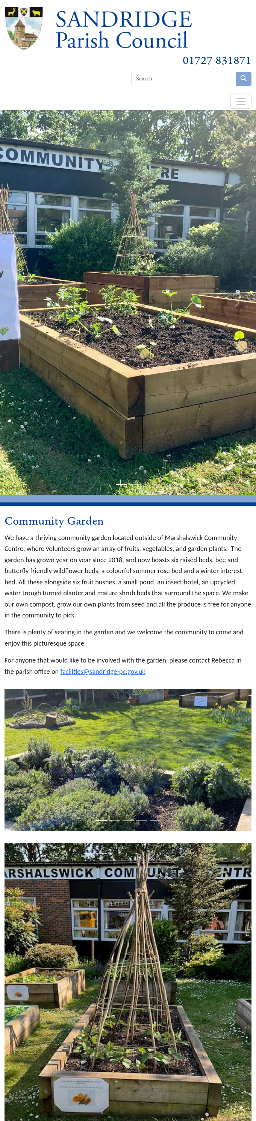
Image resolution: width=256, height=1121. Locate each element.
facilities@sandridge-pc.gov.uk (102, 671)
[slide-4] (141, 820)
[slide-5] (155, 820)
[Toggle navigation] (240, 101)
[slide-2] (135, 484)
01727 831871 (217, 61)
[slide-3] (128, 820)
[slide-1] (121, 484)
